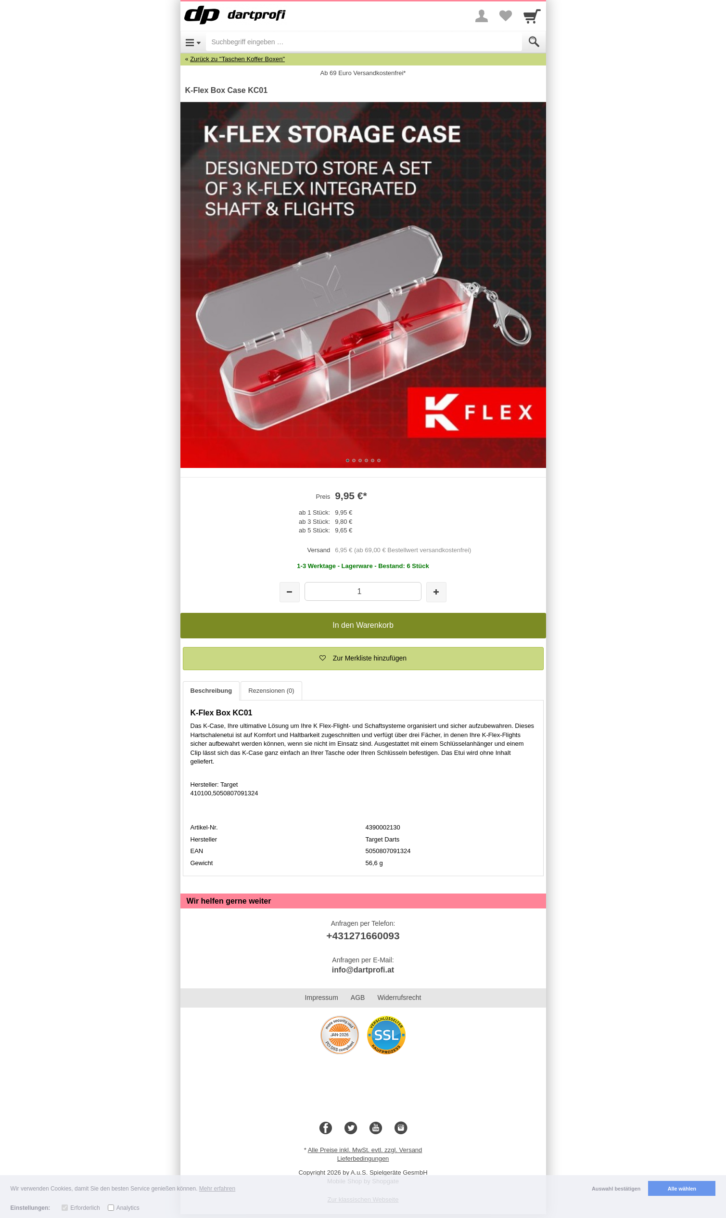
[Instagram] (400, 1128)
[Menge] (363, 591)
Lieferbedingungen (363, 1158)
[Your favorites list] (506, 16)
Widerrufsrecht (399, 997)
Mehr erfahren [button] (217, 1188)
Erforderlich (85, 1208)
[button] (363, 658)
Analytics (128, 1208)
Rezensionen (271, 690)
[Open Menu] (193, 42)
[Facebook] (325, 1128)
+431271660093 (362, 935)
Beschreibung (211, 690)
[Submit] (534, 42)
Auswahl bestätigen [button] (616, 1189)
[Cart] (532, 16)
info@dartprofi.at (363, 970)
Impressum (321, 997)
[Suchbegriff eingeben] (364, 42)
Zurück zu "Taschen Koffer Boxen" (237, 59)
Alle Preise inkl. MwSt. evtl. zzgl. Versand (365, 1149)
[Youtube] (375, 1128)
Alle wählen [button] (682, 1189)
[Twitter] (350, 1128)
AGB (358, 997)
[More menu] (482, 16)
